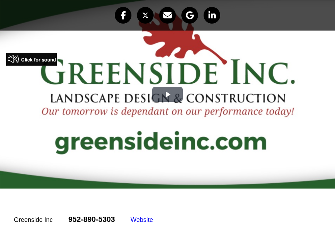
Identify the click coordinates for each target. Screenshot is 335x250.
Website (142, 219)
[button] (123, 15)
